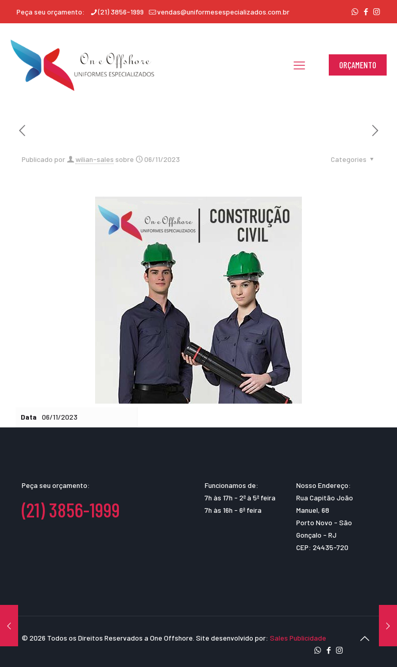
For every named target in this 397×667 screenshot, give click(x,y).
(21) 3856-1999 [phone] (121, 11)
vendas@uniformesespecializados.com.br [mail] (223, 11)
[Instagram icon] (376, 11)
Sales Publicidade (298, 637)
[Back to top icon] (364, 638)
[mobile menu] (299, 64)
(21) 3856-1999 (71, 509)
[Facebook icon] (366, 11)
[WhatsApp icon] (355, 11)
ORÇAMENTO (357, 65)
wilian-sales (94, 159)
